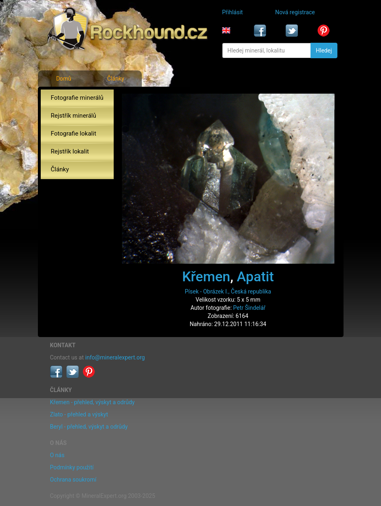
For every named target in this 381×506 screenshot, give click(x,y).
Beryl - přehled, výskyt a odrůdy (89, 426)
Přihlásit (232, 12)
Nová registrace (295, 12)
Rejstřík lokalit (70, 151)
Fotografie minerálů (77, 97)
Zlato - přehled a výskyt (79, 414)
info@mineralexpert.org (115, 357)
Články (115, 78)
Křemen (206, 276)
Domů (63, 78)
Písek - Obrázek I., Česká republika (228, 291)
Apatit (255, 276)
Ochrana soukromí (73, 479)
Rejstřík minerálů (73, 115)
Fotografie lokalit (74, 133)
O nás (57, 455)
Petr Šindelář (249, 307)
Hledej (324, 50)
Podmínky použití (72, 467)
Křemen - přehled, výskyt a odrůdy (92, 402)
